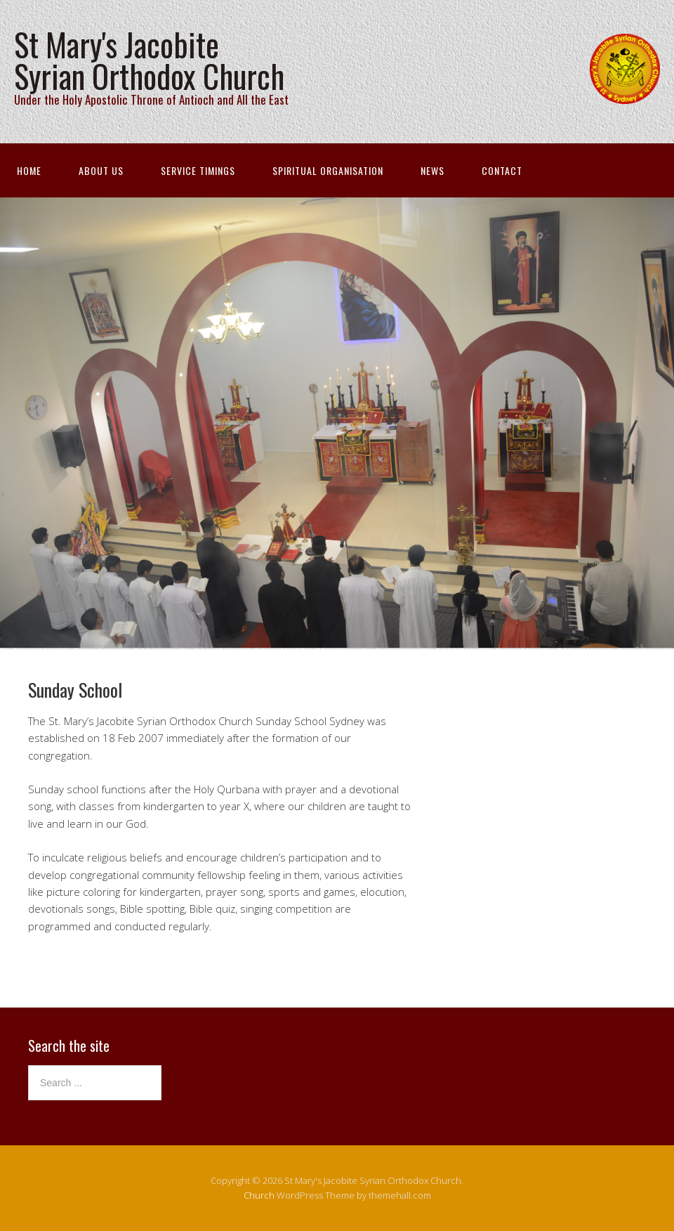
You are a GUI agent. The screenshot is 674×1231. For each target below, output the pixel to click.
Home (29, 170)
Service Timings (198, 170)
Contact (502, 170)
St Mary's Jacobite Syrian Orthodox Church (149, 59)
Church (259, 1195)
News (432, 170)
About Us (101, 170)
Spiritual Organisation (327, 170)
